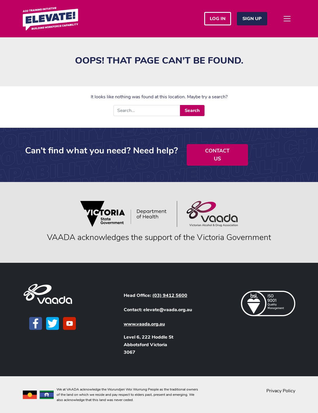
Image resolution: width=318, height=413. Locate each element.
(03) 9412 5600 (169, 295)
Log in (218, 18)
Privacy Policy (280, 391)
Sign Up (252, 18)
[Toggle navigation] (287, 18)
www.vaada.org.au (144, 324)
